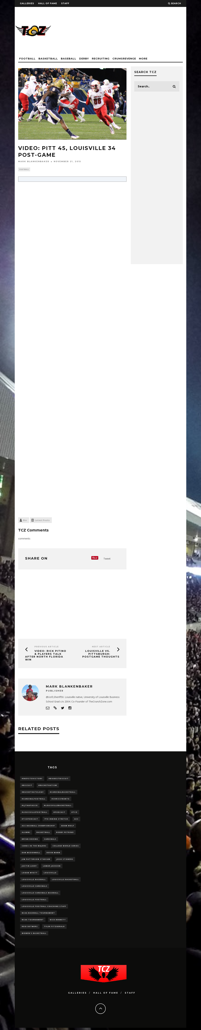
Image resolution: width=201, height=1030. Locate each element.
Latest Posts (42, 520)
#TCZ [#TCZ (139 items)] (74, 813)
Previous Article (46, 647)
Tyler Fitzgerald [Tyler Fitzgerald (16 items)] (54, 928)
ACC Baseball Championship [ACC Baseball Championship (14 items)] (38, 826)
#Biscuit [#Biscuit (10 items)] (27, 786)
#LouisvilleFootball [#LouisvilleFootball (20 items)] (34, 813)
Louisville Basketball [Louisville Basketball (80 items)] (65, 881)
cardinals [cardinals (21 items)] (50, 840)
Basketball (48, 58)
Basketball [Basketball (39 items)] (43, 833)
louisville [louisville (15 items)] (50, 874)
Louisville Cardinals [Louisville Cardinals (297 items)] (34, 888)
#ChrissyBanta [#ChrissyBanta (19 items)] (60, 799)
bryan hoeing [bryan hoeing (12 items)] (30, 840)
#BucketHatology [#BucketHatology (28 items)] (33, 792)
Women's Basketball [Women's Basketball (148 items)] (34, 935)
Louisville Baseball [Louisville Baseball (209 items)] (34, 881)
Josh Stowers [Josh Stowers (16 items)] (64, 860)
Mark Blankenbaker (33, 161)
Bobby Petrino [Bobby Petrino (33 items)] (65, 833)
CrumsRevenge (124, 58)
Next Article (101, 647)
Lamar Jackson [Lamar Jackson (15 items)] (52, 867)
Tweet (107, 559)
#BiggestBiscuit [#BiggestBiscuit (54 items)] (59, 779)
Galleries (27, 3)
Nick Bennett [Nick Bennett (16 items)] (58, 922)
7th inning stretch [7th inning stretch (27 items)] (56, 820)
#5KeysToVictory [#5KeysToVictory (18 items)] (32, 779)
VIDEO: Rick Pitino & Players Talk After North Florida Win (45, 656)
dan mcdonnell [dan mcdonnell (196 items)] (31, 854)
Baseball (68, 58)
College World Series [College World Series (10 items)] (66, 847)
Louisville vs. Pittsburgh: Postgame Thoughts (101, 654)
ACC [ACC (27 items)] (76, 820)
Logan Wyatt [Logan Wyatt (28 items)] (30, 874)
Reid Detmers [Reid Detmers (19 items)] (30, 928)
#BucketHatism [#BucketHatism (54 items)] (47, 786)
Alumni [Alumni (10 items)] (26, 833)
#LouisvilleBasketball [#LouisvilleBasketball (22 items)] (58, 806)
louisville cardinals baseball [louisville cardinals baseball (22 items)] (40, 894)
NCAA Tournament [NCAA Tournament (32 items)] (33, 922)
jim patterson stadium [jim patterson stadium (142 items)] (36, 860)
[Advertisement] (123, 31)
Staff (65, 3)
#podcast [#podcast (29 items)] (59, 813)
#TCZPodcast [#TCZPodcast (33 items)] (30, 820)
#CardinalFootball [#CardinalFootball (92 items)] (33, 799)
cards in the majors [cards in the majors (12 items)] (34, 847)
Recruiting (101, 58)
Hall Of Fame (47, 3)
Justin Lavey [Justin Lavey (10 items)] (29, 867)
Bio (25, 520)
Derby (84, 58)
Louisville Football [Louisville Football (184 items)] (34, 901)
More (143, 58)
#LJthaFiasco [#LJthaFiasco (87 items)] (30, 806)
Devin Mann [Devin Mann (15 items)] (53, 854)
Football (27, 58)
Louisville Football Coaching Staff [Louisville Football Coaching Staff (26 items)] (44, 908)
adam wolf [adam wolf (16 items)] (67, 826)
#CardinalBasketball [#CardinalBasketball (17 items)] (63, 792)
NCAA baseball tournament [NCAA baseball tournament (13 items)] (38, 915)
